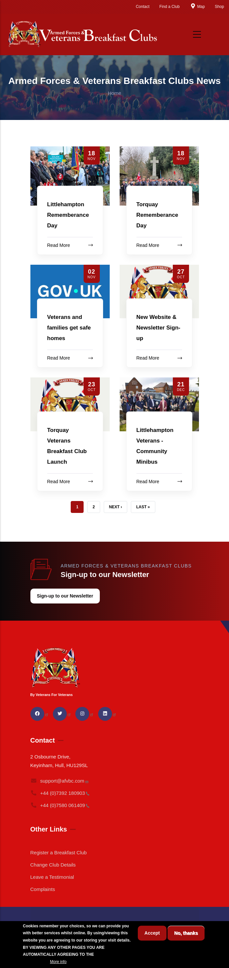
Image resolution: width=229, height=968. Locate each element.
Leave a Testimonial (52, 877)
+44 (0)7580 (60, 805)
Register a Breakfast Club (58, 852)
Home (114, 93)
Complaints (42, 889)
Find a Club (169, 6)
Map (197, 6)
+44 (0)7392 (60, 793)
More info (58, 961)
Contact (142, 6)
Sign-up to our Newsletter (65, 596)
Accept (152, 933)
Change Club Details (53, 865)
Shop (219, 6)
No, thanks (186, 933)
